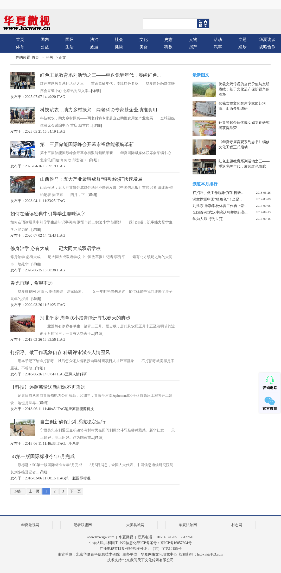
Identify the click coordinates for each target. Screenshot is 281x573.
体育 (20, 47)
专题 (242, 39)
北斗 (68, 444)
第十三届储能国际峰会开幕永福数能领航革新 (87, 144)
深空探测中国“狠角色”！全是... (217, 199)
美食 (143, 47)
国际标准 (83, 478)
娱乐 (242, 47)
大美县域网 (135, 525)
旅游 (94, 47)
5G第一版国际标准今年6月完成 (42, 456)
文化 (143, 39)
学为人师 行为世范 (208, 219)
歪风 (68, 374)
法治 (94, 39)
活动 (218, 39)
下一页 (75, 491)
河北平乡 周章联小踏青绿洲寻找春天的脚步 (85, 317)
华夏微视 (126, 537)
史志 (168, 39)
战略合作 (267, 47)
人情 (76, 374)
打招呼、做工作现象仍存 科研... (218, 193)
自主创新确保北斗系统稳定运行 (73, 421)
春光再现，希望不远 (31, 283)
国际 (69, 39)
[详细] (96, 91)
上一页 (34, 491)
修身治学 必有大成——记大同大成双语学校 (55, 248)
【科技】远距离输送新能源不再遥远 (47, 387)
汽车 (218, 47)
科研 (83, 374)
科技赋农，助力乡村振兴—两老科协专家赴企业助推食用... (100, 109)
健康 (119, 47)
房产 (193, 47)
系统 (75, 444)
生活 (69, 47)
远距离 (70, 409)
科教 (168, 47)
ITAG (61, 97)
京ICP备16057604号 (176, 543)
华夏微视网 (30, 525)
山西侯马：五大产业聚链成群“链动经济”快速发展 (91, 179)
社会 (119, 39)
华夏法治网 (188, 525)
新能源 (81, 409)
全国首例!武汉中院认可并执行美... (220, 212)
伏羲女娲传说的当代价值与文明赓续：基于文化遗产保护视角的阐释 (244, 89)
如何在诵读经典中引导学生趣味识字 (47, 213)
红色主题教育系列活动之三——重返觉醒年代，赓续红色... (100, 75)
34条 (18, 491)
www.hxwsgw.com (100, 537)
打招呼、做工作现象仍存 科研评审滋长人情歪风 (60, 352)
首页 (20, 39)
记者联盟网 (83, 525)
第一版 (70, 478)
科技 (90, 409)
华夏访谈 (267, 39)
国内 (45, 39)
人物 (193, 39)
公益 (45, 47)
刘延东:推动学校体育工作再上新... (220, 206)
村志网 (236, 525)
